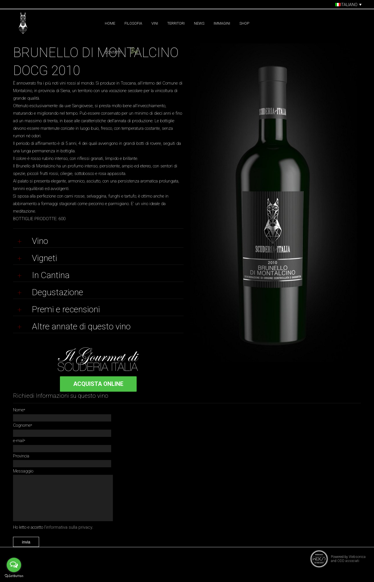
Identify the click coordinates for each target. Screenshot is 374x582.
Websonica (357, 565)
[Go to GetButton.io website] (14, 576)
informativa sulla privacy (69, 536)
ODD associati (348, 570)
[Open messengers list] (14, 565)
